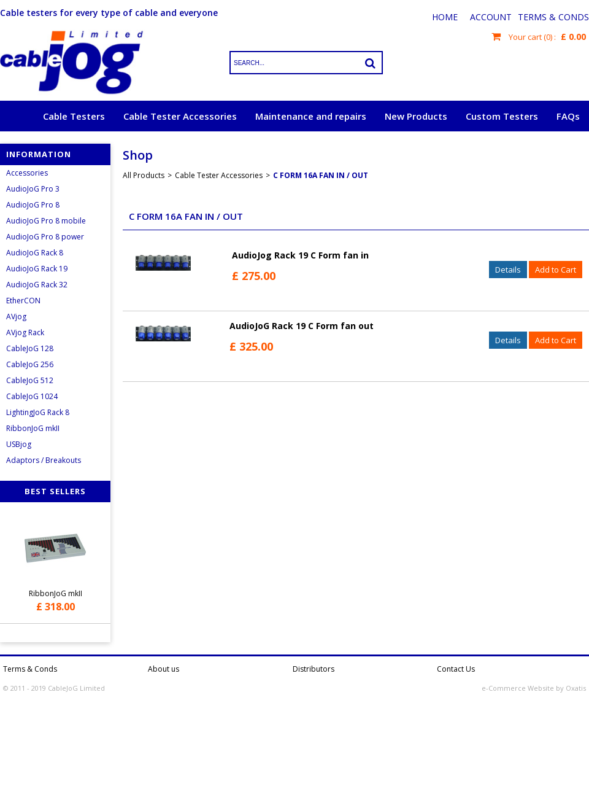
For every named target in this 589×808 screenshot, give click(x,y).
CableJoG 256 (29, 364)
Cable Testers (74, 116)
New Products (416, 116)
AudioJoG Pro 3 (33, 189)
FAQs (568, 116)
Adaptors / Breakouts (43, 460)
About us (163, 669)
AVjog (16, 316)
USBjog (18, 444)
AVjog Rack (25, 332)
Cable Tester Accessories (180, 116)
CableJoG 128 (29, 348)
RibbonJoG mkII (33, 428)
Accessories (27, 173)
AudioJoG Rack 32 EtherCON (36, 292)
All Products (143, 175)
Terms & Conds (553, 17)
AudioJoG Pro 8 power (45, 236)
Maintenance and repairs (310, 116)
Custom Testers (502, 116)
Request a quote (542, 147)
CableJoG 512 (29, 380)
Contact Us (456, 669)
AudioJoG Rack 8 (34, 252)
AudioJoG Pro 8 (33, 205)
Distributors (313, 669)
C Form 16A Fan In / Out (320, 175)
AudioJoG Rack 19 (36, 268)
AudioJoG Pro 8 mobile (46, 221)
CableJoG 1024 (32, 396)
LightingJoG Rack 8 (37, 412)
